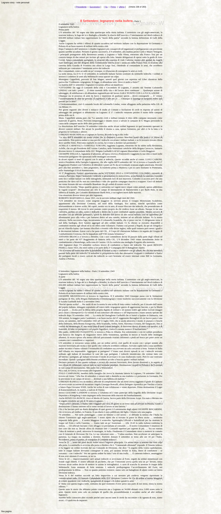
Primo (113, 7)
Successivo (94, 7)
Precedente (81, 7)
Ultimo (122, 7)
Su (106, 7)
